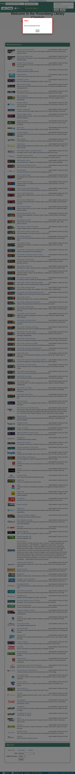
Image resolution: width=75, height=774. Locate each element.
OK (37, 31)
